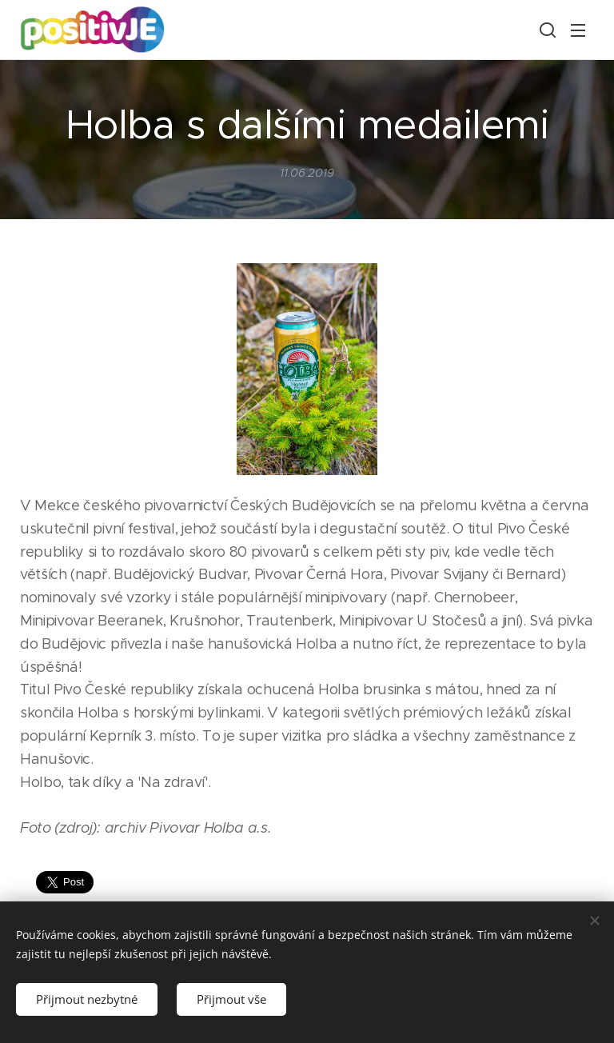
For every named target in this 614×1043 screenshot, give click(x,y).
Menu (578, 30)
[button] (546, 30)
